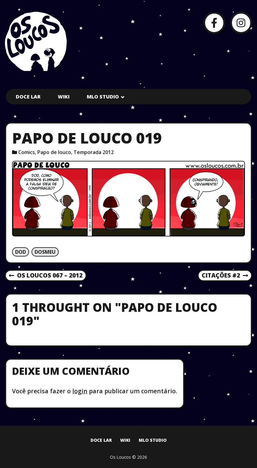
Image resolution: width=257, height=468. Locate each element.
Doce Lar (28, 96)
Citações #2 (224, 275)
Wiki (64, 96)
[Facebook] (214, 23)
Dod (20, 252)
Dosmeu (45, 252)
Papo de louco (54, 152)
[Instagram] (241, 23)
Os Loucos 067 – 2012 (46, 275)
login (79, 391)
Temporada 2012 (94, 152)
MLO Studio (103, 96)
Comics (26, 152)
